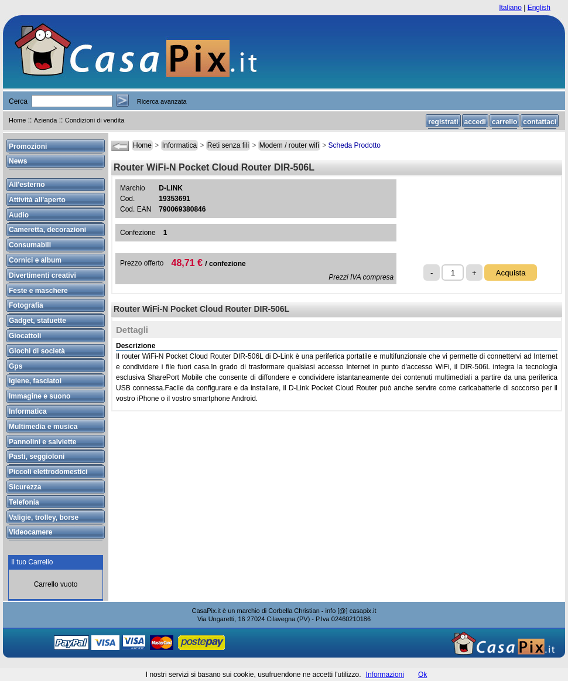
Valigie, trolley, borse (43, 517)
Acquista (511, 272)
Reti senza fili (228, 145)
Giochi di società (37, 351)
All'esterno (27, 185)
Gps (15, 366)
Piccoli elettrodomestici (48, 472)
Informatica (179, 145)
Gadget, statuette (37, 320)
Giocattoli (25, 336)
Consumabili (30, 245)
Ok (422, 674)
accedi (475, 122)
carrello (504, 122)
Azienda (45, 120)
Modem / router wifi (289, 145)
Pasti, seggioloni (36, 456)
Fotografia (26, 305)
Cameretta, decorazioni (47, 230)
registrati (443, 122)
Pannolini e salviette (42, 442)
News (18, 161)
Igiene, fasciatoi (35, 381)
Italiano (510, 8)
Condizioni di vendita (95, 120)
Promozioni (28, 146)
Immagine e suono (39, 396)
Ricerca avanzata (162, 101)
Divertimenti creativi (42, 275)
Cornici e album (35, 260)
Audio (19, 215)
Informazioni (385, 674)
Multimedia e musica (43, 427)
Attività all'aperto (37, 200)
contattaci (539, 122)
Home (17, 120)
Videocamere (31, 532)
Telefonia (24, 502)
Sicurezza (25, 487)
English (539, 8)
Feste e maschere (38, 291)
